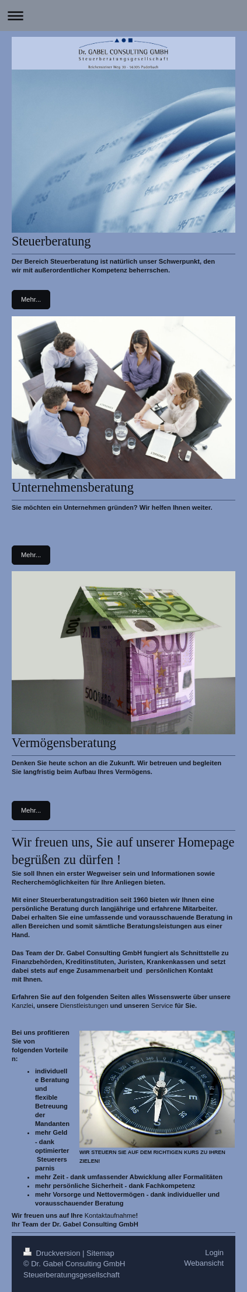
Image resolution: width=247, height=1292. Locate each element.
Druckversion (52, 1253)
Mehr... (31, 299)
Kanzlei (22, 1005)
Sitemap (100, 1253)
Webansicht (204, 1263)
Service (162, 1005)
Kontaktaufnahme (110, 1215)
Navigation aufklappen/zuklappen (123, 15)
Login (214, 1252)
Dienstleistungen (84, 1005)
